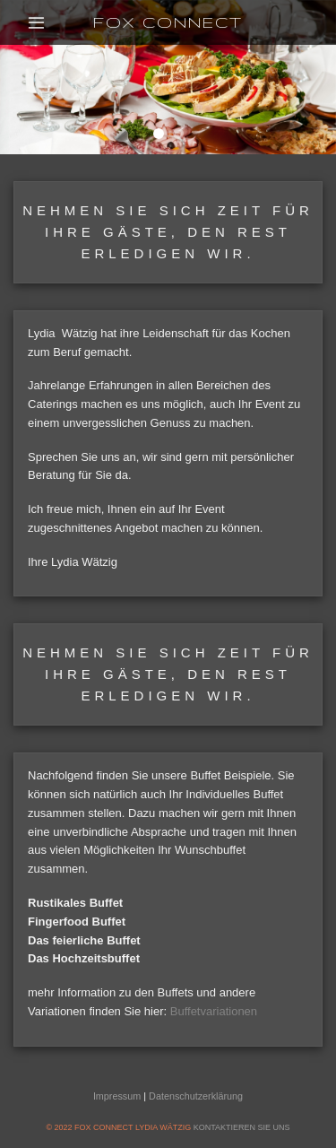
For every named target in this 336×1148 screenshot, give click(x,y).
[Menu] (37, 22)
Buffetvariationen (213, 1011)
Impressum (117, 1096)
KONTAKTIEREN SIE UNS (242, 1127)
